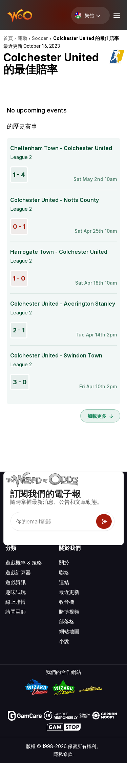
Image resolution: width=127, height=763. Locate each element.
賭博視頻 (69, 612)
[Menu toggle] (116, 15)
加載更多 (100, 416)
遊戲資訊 (15, 582)
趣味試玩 (15, 592)
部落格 (66, 621)
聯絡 (64, 572)
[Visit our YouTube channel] (11, 524)
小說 (64, 641)
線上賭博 (15, 602)
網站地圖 (69, 631)
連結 (64, 582)
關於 (64, 562)
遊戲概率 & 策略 (23, 562)
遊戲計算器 (18, 572)
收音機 (66, 602)
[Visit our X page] (26, 524)
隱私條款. (63, 754)
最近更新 (69, 592)
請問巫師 (15, 612)
